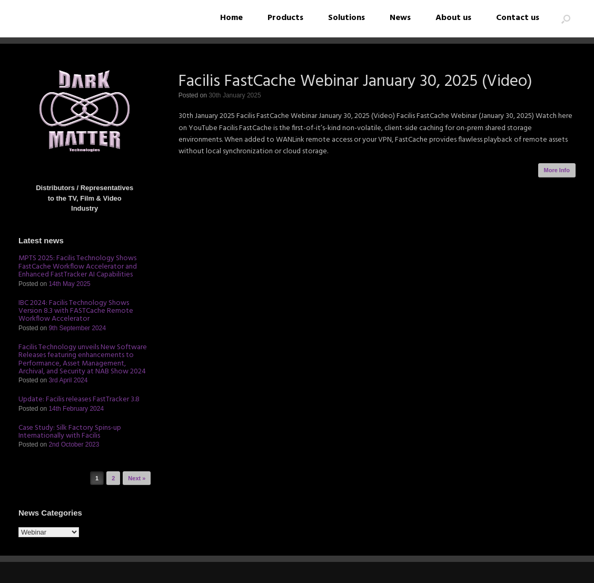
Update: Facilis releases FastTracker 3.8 (79, 399)
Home (231, 18)
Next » (136, 478)
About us (453, 18)
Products (285, 18)
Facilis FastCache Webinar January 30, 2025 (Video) (355, 81)
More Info (557, 170)
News (400, 18)
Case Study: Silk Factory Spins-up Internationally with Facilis (69, 432)
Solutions (346, 18)
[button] (565, 18)
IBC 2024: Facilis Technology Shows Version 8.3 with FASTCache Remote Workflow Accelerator (75, 311)
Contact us (517, 18)
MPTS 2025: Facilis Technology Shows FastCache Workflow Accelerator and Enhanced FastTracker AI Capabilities (77, 266)
